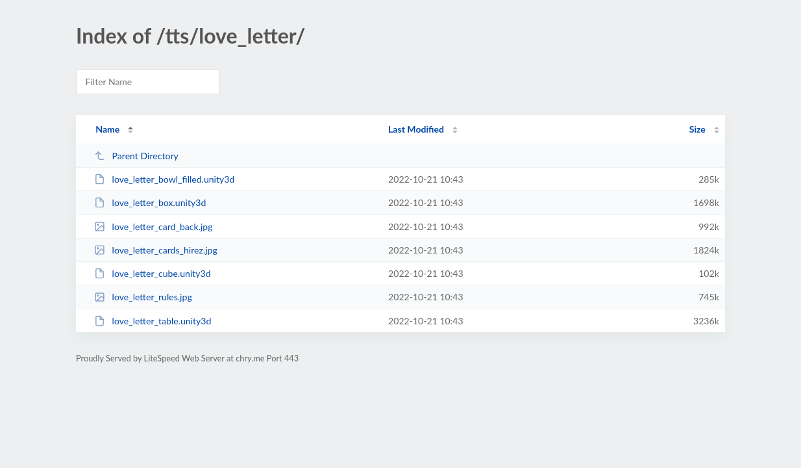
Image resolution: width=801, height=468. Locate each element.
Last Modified (416, 129)
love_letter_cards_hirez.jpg (155, 249)
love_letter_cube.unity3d (152, 273)
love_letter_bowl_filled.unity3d (164, 179)
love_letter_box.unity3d (150, 202)
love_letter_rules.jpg (143, 296)
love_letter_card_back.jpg (153, 226)
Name (107, 129)
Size (697, 129)
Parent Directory (136, 155)
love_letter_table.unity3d (152, 320)
